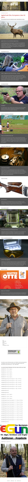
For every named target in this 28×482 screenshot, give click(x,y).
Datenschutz (19, 480)
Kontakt (8, 480)
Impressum (12, 480)
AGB (15, 480)
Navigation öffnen (4, 0)
